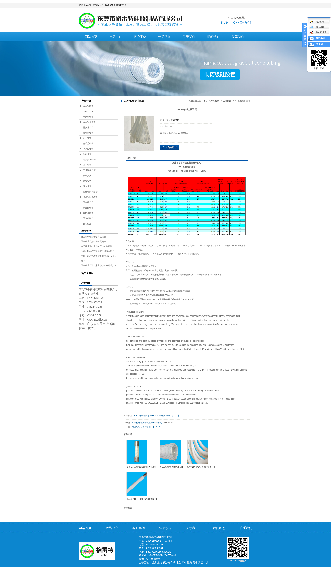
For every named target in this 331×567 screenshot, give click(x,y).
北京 (178, 562)
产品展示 (214, 101)
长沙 (165, 562)
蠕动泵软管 (88, 133)
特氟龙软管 (88, 127)
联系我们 (238, 36)
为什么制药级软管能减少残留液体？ (97, 251)
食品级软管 (88, 106)
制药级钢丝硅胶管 (140, 427)
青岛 (184, 562)
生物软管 (87, 154)
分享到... (320, 44)
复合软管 (87, 186)
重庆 (189, 562)
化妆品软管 (88, 143)
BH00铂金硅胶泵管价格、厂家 (166, 415)
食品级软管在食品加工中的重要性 (96, 246)
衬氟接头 (87, 181)
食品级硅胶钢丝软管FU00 (171, 467)
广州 (206, 562)
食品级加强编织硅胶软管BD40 (201, 467)
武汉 (200, 562)
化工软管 (87, 138)
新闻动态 (213, 36)
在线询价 (169, 147)
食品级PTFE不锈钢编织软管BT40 (141, 499)
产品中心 (115, 36)
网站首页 (91, 36)
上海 (159, 562)
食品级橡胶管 (89, 122)
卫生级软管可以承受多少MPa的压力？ (98, 265)
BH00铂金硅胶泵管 (143, 415)
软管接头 (87, 175)
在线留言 (320, 38)
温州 (154, 562)
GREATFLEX (89, 111)
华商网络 (156, 559)
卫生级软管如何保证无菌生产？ (95, 241)
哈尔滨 (171, 562)
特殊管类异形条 (90, 191)
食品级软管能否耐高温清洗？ (94, 236)
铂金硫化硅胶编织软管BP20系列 (147, 422)
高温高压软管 (89, 159)
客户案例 (140, 36)
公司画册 (87, 224)
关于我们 (189, 36)
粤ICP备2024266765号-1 (162, 555)
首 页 (206, 101)
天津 (195, 562)
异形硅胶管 (88, 218)
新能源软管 (88, 207)
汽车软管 (87, 165)
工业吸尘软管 (89, 170)
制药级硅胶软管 (90, 197)
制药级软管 (88, 117)
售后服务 (164, 36)
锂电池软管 (88, 213)
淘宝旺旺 (317, 27)
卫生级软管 (88, 202)
